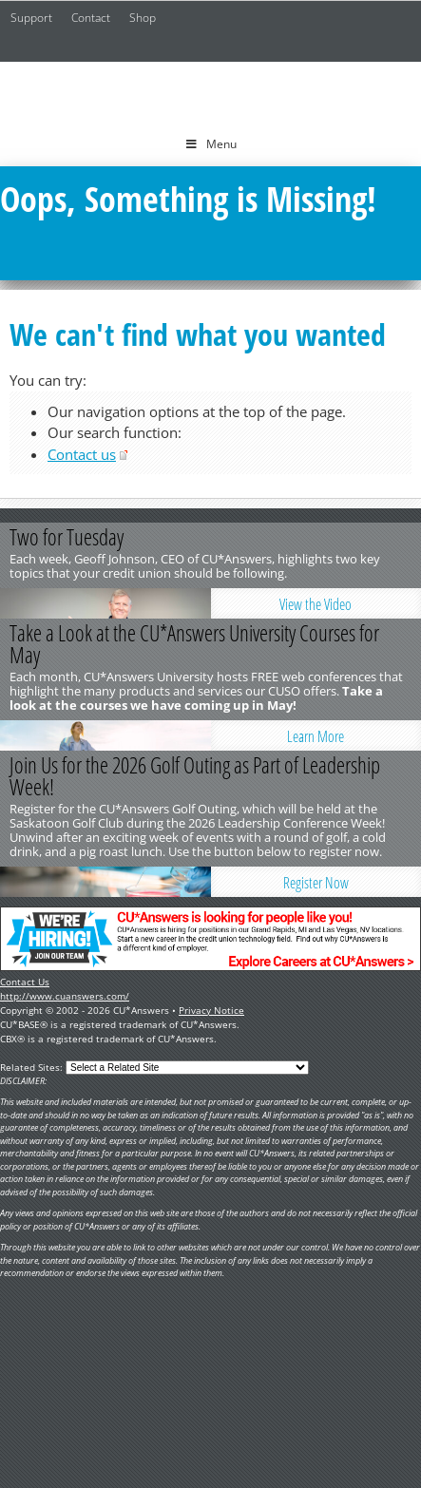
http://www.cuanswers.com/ (64, 995)
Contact (90, 18)
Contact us (82, 454)
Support (31, 18)
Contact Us (24, 981)
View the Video (315, 604)
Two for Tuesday (67, 537)
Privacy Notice (211, 1010)
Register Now (316, 882)
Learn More (315, 736)
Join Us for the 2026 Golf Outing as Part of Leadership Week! (195, 776)
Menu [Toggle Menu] (210, 144)
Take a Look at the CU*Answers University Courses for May (194, 644)
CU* (211, 92)
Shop (142, 18)
